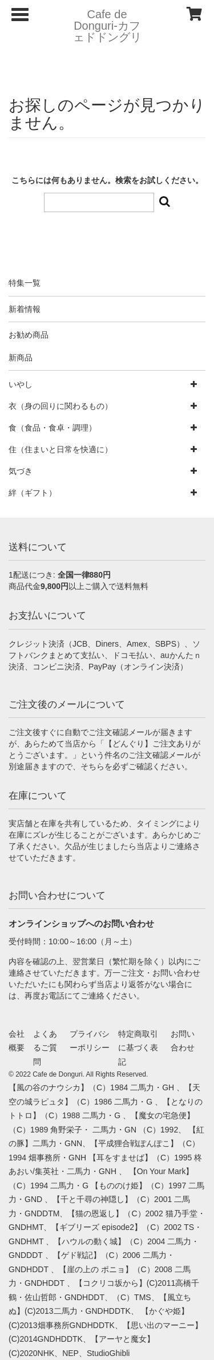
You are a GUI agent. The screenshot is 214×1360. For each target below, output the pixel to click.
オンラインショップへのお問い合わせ (81, 923)
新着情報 (25, 309)
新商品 (21, 357)
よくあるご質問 (45, 1047)
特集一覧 (25, 282)
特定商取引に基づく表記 (138, 1047)
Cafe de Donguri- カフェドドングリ (107, 25)
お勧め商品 (29, 334)
